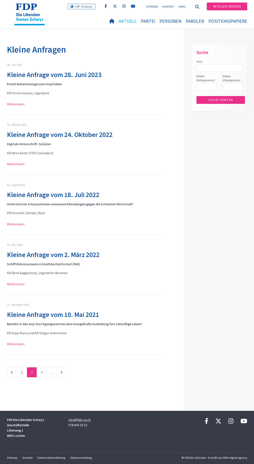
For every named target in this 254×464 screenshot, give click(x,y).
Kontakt (168, 6)
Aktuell (128, 21)
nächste (61, 373)
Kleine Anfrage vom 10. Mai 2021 (53, 314)
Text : (199, 62)
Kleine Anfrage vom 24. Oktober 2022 (60, 134)
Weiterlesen (15, 104)
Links (182, 6)
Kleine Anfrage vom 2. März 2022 (53, 254)
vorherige (12, 373)
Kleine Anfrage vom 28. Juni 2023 (54, 74)
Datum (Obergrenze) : (232, 78)
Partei (148, 21)
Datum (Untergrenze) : (205, 78)
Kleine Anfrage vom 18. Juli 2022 (53, 195)
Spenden (152, 6)
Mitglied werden (227, 6)
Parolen (195, 21)
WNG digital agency (235, 458)
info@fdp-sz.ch (80, 420)
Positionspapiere (227, 21)
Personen (170, 21)
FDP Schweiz (84, 6)
